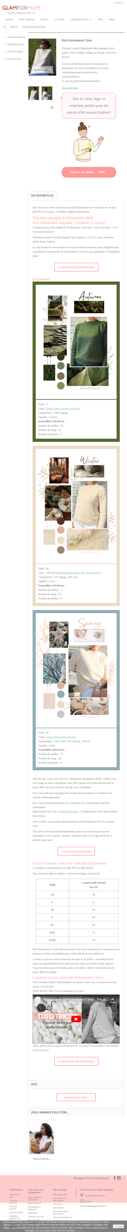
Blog (100, 19)
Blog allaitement (34, 1203)
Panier (112, 19)
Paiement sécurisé (15, 44)
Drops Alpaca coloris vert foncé (63, 408)
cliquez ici (81, 1230)
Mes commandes (60, 1194)
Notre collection (26, 19)
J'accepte (118, 1226)
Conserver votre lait (36, 1216)
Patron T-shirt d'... (41, 1158)
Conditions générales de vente (14, 1218)
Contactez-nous (14, 59)
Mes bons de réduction (62, 1217)
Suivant (52, 107)
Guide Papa (32, 1213)
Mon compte (60, 1190)
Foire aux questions (16, 37)
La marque (59, 19)
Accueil (9, 19)
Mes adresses (58, 1208)
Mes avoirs (57, 1204)
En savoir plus (70, 87)
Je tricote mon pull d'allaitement (76, 267)
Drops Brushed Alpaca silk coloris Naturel (78, 572)
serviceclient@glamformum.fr (93, 1206)
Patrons (44, 19)
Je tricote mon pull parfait (76, 851)
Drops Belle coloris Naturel (61, 737)
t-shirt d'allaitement (67, 811)
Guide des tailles (15, 51)
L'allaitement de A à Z (81, 19)
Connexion (118, 3)
